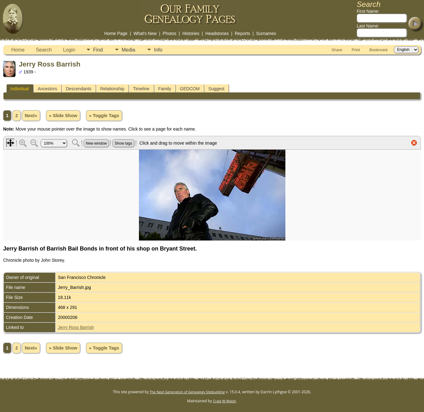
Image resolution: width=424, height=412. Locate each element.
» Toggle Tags (104, 115)
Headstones (217, 33)
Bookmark (378, 49)
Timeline (141, 88)
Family (164, 88)
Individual (19, 88)
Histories (190, 33)
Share (336, 49)
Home (18, 49)
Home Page (115, 33)
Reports (242, 33)
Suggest (216, 88)
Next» (31, 115)
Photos (169, 33)
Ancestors (47, 88)
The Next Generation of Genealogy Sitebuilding (187, 392)
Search (44, 49)
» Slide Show (63, 115)
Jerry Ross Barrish (76, 327)
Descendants (78, 88)
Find (98, 49)
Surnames (266, 33)
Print (356, 49)
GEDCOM (190, 88)
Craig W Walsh (224, 401)
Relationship (112, 88)
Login (69, 49)
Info (158, 49)
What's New (144, 33)
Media (128, 49)
